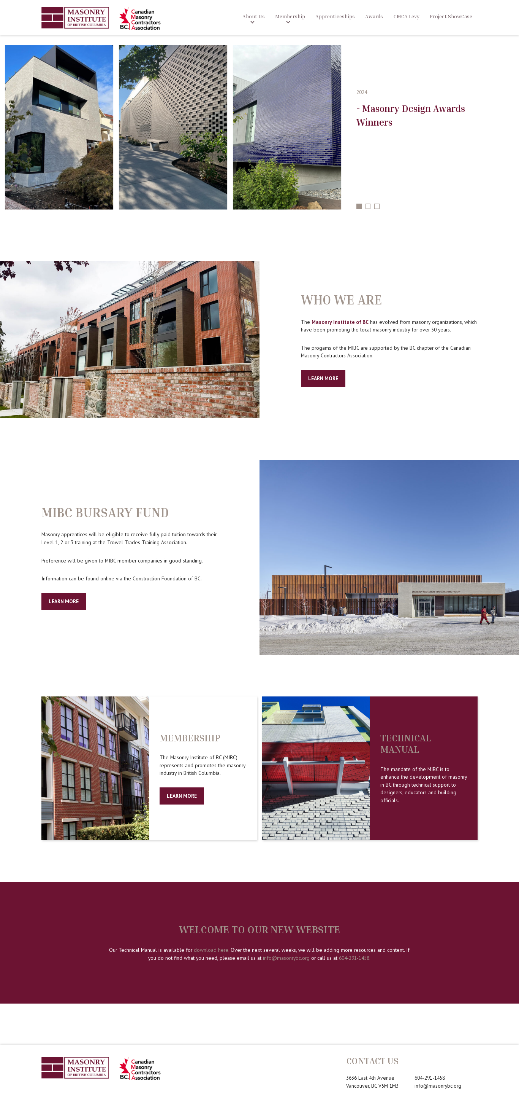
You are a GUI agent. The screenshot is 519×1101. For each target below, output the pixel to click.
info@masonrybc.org (286, 957)
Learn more (182, 795)
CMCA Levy (406, 16)
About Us (253, 16)
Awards (374, 16)
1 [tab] (359, 206)
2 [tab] (368, 206)
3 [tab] (377, 206)
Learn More (323, 378)
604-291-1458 (354, 957)
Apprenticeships (335, 16)
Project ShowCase (451, 16)
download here (211, 949)
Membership (290, 16)
